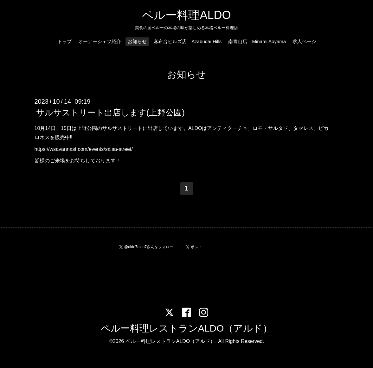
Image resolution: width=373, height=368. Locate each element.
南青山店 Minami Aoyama (257, 41)
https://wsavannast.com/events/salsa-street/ (84, 149)
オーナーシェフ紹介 (99, 41)
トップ (64, 41)
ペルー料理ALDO (186, 15)
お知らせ (137, 41)
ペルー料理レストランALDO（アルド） (187, 328)
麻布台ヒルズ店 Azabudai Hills (187, 41)
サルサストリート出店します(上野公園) (110, 112)
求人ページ (304, 41)
